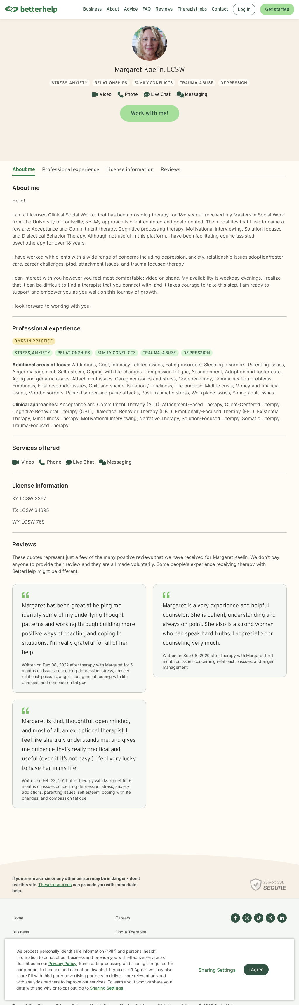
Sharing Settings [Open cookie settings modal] (217, 970)
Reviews (170, 170)
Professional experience (70, 170)
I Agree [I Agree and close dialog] (256, 970)
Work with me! (149, 113)
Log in (244, 10)
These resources (55, 884)
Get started (277, 10)
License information (130, 170)
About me (23, 170)
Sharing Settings (106, 987)
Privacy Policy (62, 963)
